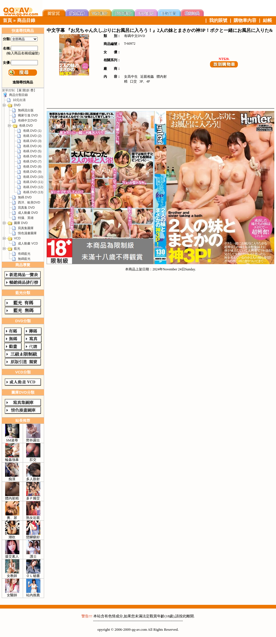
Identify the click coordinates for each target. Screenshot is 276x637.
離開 (190, 616)
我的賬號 (218, 20)
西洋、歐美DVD (29, 202)
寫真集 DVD (26, 207)
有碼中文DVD (27, 120)
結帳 (267, 20)
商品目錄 (26, 20)
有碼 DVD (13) (33, 192)
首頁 (7, 20)
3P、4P (144, 81)
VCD (17, 238)
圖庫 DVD (21, 223)
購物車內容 (245, 20)
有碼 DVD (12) (33, 187)
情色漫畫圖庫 (27, 233)
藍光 (17, 248)
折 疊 (30, 90)
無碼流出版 (26, 110)
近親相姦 (147, 77)
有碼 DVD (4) (32, 146)
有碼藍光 (24, 253)
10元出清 (19, 100)
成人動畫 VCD (28, 243)
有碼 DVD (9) (32, 171)
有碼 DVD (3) (32, 141)
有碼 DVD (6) (32, 156)
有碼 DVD (26, 125)
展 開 (22, 90)
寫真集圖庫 (26, 228)
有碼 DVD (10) (33, 176)
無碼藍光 (24, 258)
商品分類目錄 (18, 94)
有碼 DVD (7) (32, 161)
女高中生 (131, 77)
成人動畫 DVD (28, 212)
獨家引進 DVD (28, 115)
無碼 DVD (25, 197)
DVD (17, 105)
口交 (133, 81)
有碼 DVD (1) (32, 130)
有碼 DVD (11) (33, 182)
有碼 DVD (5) (32, 151)
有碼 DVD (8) (32, 166)
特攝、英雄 (26, 217)
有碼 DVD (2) (32, 135)
